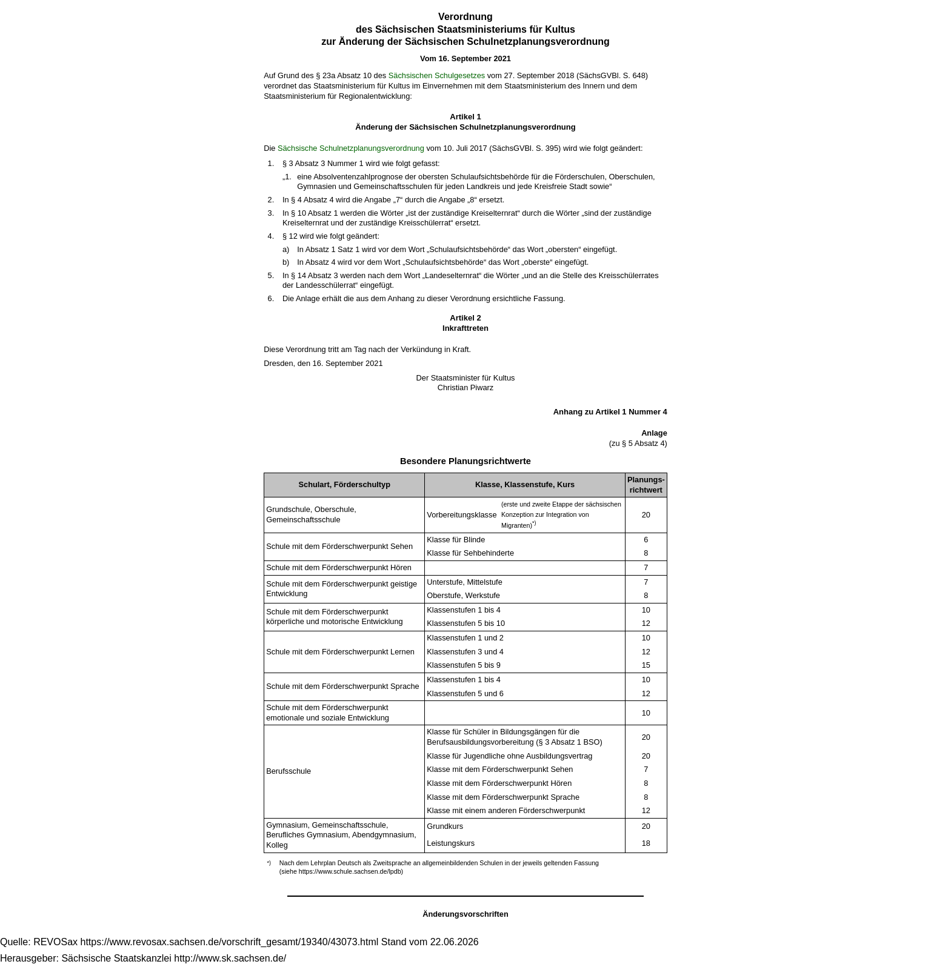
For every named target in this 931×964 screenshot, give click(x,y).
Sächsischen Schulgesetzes (437, 75)
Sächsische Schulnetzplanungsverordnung (351, 148)
